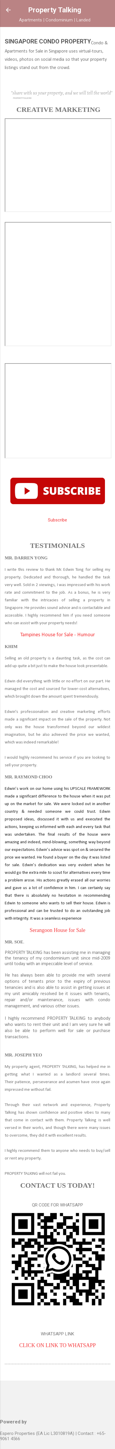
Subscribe (57, 520)
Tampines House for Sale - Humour (57, 635)
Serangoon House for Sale (57, 930)
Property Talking (54, 10)
